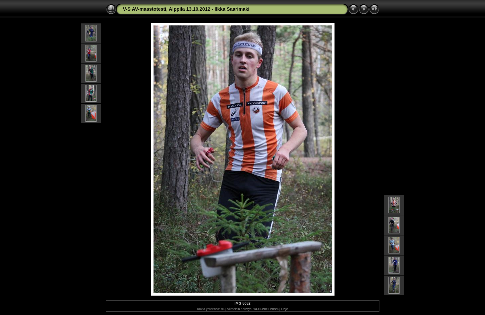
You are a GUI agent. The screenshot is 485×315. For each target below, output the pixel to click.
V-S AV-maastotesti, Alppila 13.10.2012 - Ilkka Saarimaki (186, 9)
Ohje (284, 309)
